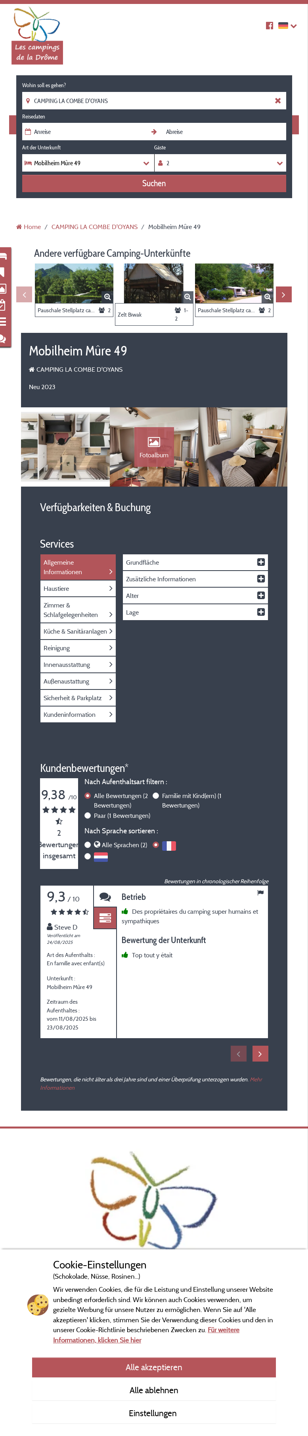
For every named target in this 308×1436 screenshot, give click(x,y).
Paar (122, 815)
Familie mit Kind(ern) (192, 800)
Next (284, 294)
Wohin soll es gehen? (44, 85)
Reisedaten (33, 116)
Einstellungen (154, 1413)
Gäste (160, 147)
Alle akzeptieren (154, 1367)
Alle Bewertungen (121, 800)
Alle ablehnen (154, 1390)
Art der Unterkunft (41, 147)
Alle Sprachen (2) (124, 845)
